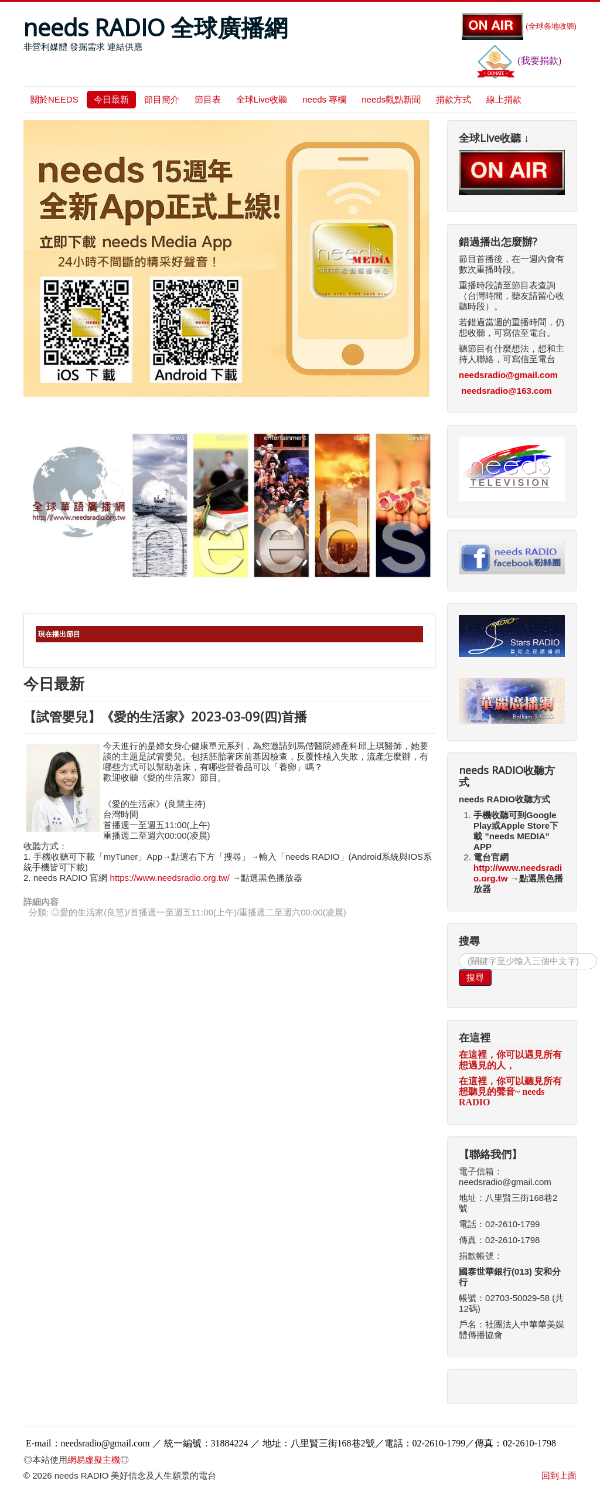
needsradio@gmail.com (508, 375)
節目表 (208, 99)
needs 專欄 (324, 99)
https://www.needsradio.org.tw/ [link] (170, 878)
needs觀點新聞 (391, 99)
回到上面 (559, 1475)
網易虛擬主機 (93, 1460)
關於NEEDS (54, 99)
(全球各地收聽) (519, 26)
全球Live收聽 (262, 99)
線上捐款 (503, 99)
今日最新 (111, 99)
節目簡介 (161, 99)
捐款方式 (453, 99)
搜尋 (475, 977)
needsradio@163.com (506, 391)
